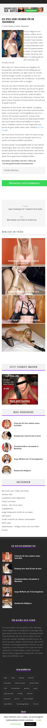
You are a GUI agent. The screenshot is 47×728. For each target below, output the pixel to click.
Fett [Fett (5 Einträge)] (5, 688)
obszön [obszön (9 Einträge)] (30, 693)
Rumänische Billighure (22, 470)
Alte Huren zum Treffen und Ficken (15, 491)
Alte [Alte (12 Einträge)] (5, 678)
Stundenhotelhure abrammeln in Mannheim (26, 447)
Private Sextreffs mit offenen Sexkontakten (16, 26)
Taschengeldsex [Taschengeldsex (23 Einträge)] (22, 704)
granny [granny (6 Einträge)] (26, 688)
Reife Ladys (6, 523)
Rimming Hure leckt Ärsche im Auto (27, 435)
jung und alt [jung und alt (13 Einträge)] (8, 693)
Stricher (5, 530)
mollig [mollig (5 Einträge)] (20, 693)
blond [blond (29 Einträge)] (31, 678)
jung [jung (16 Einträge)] (35, 688)
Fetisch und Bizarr (9, 501)
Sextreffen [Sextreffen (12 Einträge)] (8, 704)
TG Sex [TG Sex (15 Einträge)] (35, 704)
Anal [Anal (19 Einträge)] (13, 678)
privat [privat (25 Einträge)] (17, 699)
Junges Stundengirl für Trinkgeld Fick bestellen (25, 207)
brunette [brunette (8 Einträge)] (7, 683)
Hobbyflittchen (7, 508)
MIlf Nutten (6, 516)
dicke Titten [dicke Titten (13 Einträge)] (34, 683)
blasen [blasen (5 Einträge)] (21, 678)
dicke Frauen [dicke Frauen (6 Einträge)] (20, 683)
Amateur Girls (7, 494)
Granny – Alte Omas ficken (12, 505)
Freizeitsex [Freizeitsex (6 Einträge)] (15, 688)
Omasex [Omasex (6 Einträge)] (7, 699)
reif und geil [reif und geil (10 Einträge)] (28, 699)
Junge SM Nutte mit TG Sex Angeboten (28, 459)
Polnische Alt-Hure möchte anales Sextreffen (27, 424)
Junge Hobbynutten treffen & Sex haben (17, 512)
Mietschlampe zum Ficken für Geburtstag (22, 218)
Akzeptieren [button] (30, 724)
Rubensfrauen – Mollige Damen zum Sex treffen (20, 526)
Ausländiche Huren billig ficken (13, 498)
